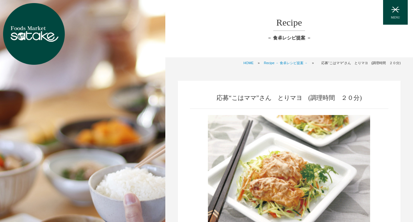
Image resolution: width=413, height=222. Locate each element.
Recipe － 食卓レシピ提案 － (286, 63)
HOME (248, 63)
